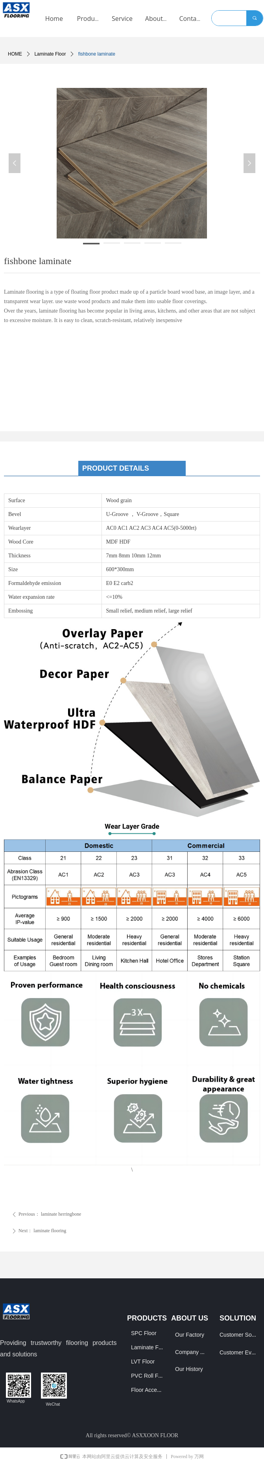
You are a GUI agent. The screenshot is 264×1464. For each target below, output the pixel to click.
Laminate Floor (50, 54)
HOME (15, 54)
